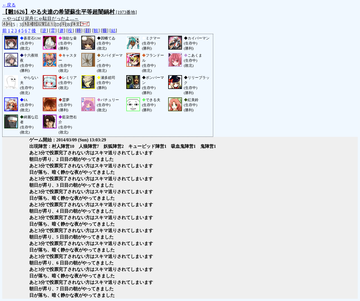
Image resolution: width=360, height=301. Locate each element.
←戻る (9, 5)
